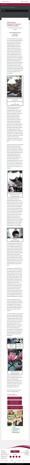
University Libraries (4, 4)
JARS (6, 7)
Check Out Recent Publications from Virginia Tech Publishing (15, 407)
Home (2, 7)
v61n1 (8, 7)
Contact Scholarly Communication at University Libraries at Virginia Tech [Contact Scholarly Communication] (14, 402)
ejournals (4, 7)
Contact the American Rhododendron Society (14, 398)
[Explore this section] (14, 11)
